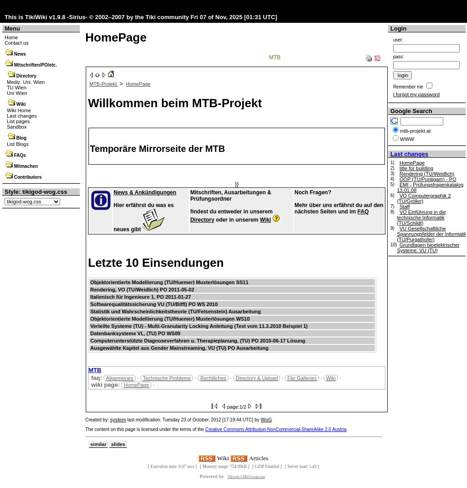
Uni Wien (17, 93)
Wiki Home (19, 110)
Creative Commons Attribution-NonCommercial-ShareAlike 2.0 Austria (276, 429)
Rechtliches (213, 378)
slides (118, 444)
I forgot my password (416, 94)
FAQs (20, 155)
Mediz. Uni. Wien (26, 82)
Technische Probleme (167, 378)
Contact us (17, 43)
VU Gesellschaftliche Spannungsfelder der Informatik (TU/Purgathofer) (432, 234)
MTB (274, 57)
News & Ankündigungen (145, 192)
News (20, 54)
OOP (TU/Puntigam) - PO (428, 179)
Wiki (21, 104)
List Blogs (18, 144)
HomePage (115, 37)
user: (398, 39)
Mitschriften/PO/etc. (35, 64)
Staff (405, 206)
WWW (407, 139)
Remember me (408, 86)
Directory (26, 75)
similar (98, 444)
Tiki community (167, 17)
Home (11, 37)
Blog (21, 137)
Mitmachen (26, 166)
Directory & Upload (257, 378)
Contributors (28, 177)
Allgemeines (119, 378)
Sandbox (16, 127)
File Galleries (302, 378)
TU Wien (16, 87)
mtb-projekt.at (415, 131)
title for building (416, 168)
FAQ (363, 211)
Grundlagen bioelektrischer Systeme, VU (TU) (428, 247)
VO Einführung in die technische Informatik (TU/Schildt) (421, 217)
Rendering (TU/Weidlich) (427, 174)
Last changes (21, 116)
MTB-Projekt (103, 84)
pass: (398, 56)
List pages (18, 121)
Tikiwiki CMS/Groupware (246, 477)
